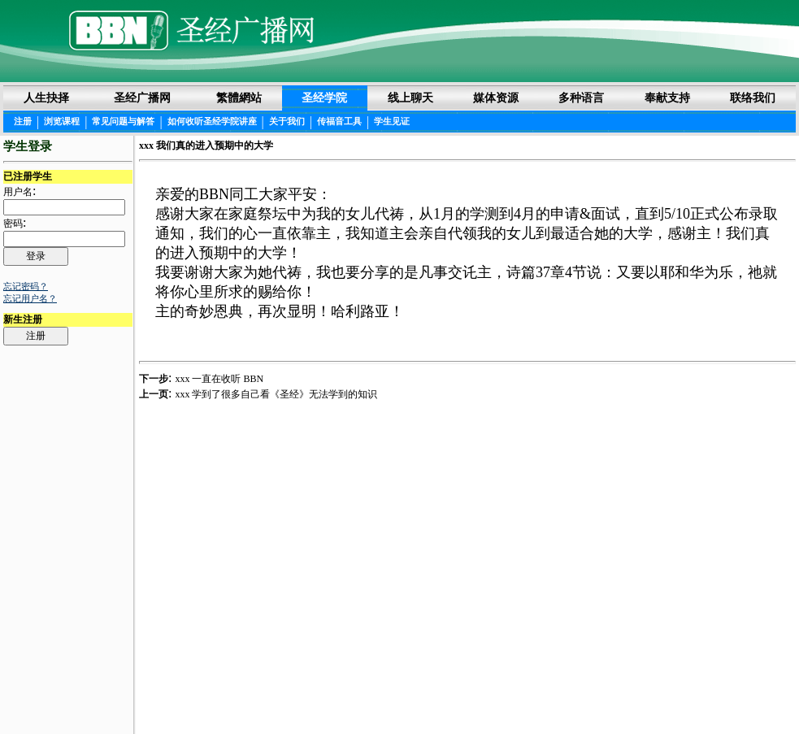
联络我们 (752, 97)
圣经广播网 (142, 97)
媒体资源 (496, 97)
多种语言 (581, 97)
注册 (23, 121)
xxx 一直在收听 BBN (219, 378)
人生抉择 (46, 97)
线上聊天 (410, 97)
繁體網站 (239, 97)
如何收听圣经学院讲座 (212, 121)
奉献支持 (667, 97)
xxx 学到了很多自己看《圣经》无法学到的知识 (276, 394)
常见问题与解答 (123, 121)
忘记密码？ (25, 286)
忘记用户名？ (30, 298)
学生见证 (392, 121)
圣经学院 (324, 97)
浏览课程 (62, 121)
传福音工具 (339, 121)
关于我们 (287, 121)
